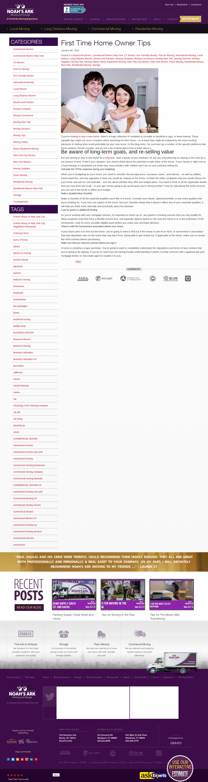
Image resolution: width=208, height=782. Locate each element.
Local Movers (20, 89)
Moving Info (139, 19)
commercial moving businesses (29, 465)
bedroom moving (21, 279)
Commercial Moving (106, 28)
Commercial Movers (81, 55)
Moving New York (164, 58)
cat (14, 399)
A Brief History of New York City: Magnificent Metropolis (29, 225)
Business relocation (23, 352)
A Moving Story (21, 233)
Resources (169, 677)
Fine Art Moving (166, 55)
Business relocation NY (25, 359)
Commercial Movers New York (108, 55)
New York (169, 5)
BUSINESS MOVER (23, 332)
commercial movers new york (28, 452)
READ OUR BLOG (29, 607)
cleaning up (19, 425)
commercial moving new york (28, 491)
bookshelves (19, 299)
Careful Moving (21, 385)
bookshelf (18, 293)
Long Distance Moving (60, 28)
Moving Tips (77, 61)
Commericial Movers (23, 538)
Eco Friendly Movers (147, 55)
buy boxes (18, 365)
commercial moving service (27, 505)
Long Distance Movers (81, 58)
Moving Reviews (116, 19)
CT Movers (129, 55)
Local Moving (20, 28)
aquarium (18, 266)
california (17, 372)
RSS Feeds (30, 677)
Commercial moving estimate (28, 478)
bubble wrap (19, 326)
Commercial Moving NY (25, 498)
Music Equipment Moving (113, 61)
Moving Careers (186, 677)
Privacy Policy (13, 677)
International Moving (185, 55)
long (107, 157)
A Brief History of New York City (29, 216)
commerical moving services (27, 531)
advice (16, 246)
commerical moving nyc (25, 525)
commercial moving (23, 458)
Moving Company (124, 58)
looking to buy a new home (84, 136)
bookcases (18, 286)
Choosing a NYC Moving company (30, 405)
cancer (16, 379)
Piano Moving (176, 61)
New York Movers (159, 61)
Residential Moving (149, 28)
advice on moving (22, 253)
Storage (95, 19)
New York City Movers (138, 61)
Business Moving (21, 346)
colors (16, 432)
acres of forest (20, 240)
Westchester (182, 5)
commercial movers (23, 445)
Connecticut (196, 5)
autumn (17, 273)
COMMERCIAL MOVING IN (27, 485)
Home (46, 677)
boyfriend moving (22, 319)
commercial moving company (28, 472)
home (128, 198)
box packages (20, 306)
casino (16, 392)
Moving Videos (91, 61)
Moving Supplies (21, 168)
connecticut (19, 544)
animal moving (20, 259)
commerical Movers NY (25, 518)
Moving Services (73, 19)
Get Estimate (190, 18)
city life (16, 412)
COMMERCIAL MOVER (25, 438)
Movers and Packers (104, 58)
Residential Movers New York (28, 188)
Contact (173, 19)
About (157, 19)
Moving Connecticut (144, 58)
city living (18, 419)
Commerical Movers (23, 511)
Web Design (176, 735)
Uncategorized (20, 201)
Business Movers (22, 339)
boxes (16, 312)
